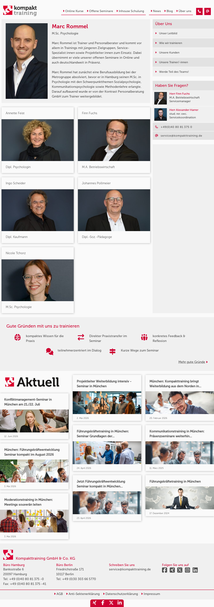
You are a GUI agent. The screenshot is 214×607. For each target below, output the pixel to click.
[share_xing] (94, 603)
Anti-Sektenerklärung (83, 594)
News (156, 11)
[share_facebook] (103, 603)
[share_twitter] (111, 603)
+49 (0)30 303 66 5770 (79, 579)
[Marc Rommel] (199, 11)
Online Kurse (73, 11)
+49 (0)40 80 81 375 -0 (26, 579)
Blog (168, 11)
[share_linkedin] (119, 603)
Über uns (183, 11)
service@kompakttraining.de (130, 569)
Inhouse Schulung (130, 11)
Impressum (150, 594)
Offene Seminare (100, 11)
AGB (58, 594)
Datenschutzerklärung (120, 594)
